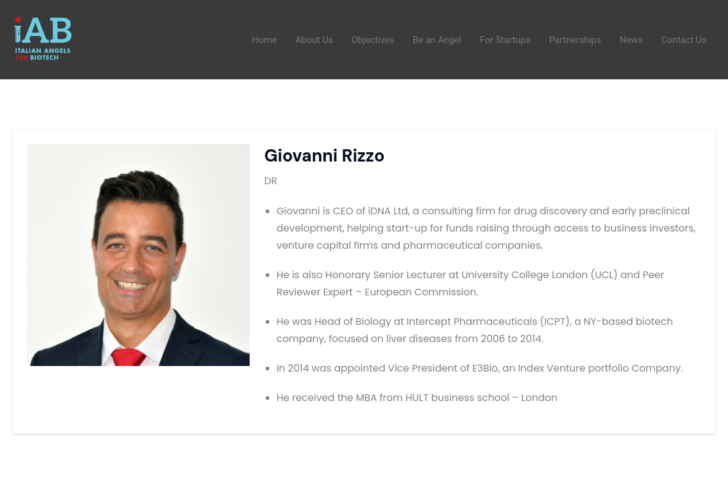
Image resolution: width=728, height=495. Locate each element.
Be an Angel (437, 39)
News (631, 39)
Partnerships (575, 39)
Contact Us (683, 39)
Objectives (373, 39)
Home (264, 39)
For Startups (505, 39)
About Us (314, 39)
